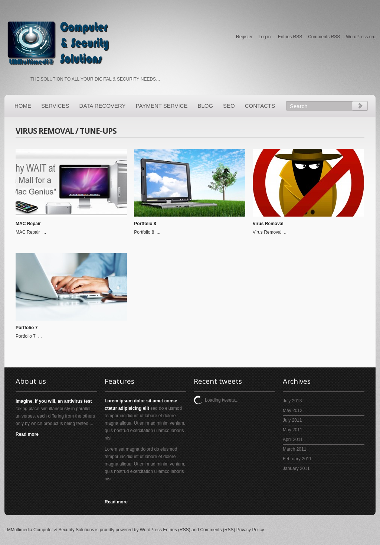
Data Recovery (102, 106)
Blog (205, 106)
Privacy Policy (250, 529)
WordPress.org (361, 36)
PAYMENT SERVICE (162, 106)
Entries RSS (290, 36)
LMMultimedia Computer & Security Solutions (49, 529)
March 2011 (294, 449)
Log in (265, 36)
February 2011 (297, 458)
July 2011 (292, 420)
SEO (229, 106)
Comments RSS (324, 36)
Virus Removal (268, 223)
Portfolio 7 (26, 327)
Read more (27, 434)
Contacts (260, 106)
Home (22, 106)
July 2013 (292, 400)
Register (244, 36)
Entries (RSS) (176, 529)
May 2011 (292, 429)
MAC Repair (28, 223)
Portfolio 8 (145, 223)
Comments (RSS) (217, 529)
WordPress (151, 529)
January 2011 (296, 468)
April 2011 (293, 439)
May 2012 (292, 410)
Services (55, 106)
